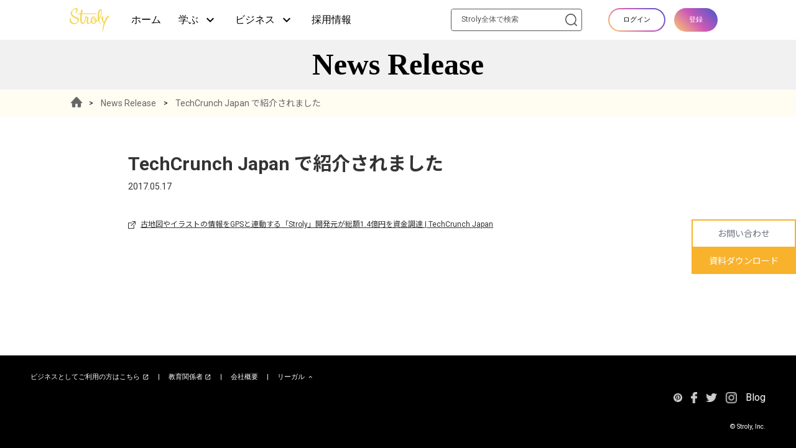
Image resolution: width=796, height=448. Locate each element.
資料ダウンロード (744, 261)
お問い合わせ (744, 234)
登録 (696, 20)
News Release (128, 103)
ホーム (146, 19)
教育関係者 (190, 377)
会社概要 (244, 377)
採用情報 (331, 19)
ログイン (636, 20)
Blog (756, 397)
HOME (76, 103)
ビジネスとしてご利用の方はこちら (89, 377)
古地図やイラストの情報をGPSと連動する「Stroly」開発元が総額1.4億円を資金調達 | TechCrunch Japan (317, 224)
